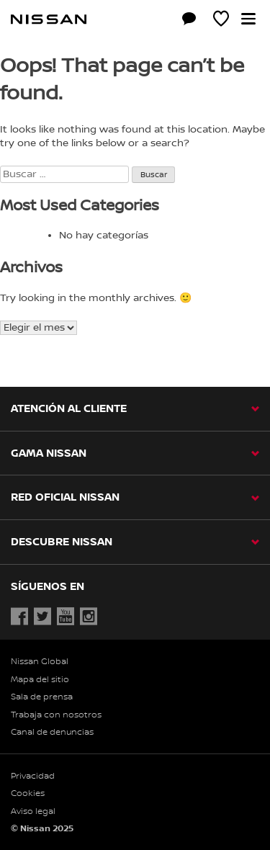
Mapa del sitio (40, 679)
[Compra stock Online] (157, 21)
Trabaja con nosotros (56, 715)
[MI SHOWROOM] (221, 21)
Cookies (28, 793)
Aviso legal (33, 811)
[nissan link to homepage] (48, 19)
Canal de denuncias (52, 732)
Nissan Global (39, 661)
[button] (248, 19)
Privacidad (33, 776)
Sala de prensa (42, 697)
